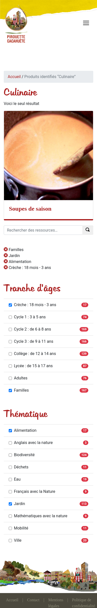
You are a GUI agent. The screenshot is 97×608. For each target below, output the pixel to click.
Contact (33, 600)
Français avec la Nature (32, 491)
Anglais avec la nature (31, 442)
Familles (19, 390)
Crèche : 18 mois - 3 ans (32, 304)
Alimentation (23, 430)
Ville (15, 540)
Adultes (18, 378)
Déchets (18, 467)
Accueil (14, 76)
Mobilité (18, 528)
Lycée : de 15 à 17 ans (31, 365)
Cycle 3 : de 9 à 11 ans (31, 341)
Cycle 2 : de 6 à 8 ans (30, 329)
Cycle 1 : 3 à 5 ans (27, 317)
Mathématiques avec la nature (38, 516)
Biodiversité (22, 454)
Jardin (17, 503)
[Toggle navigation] (86, 23)
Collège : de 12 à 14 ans (32, 353)
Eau (15, 479)
